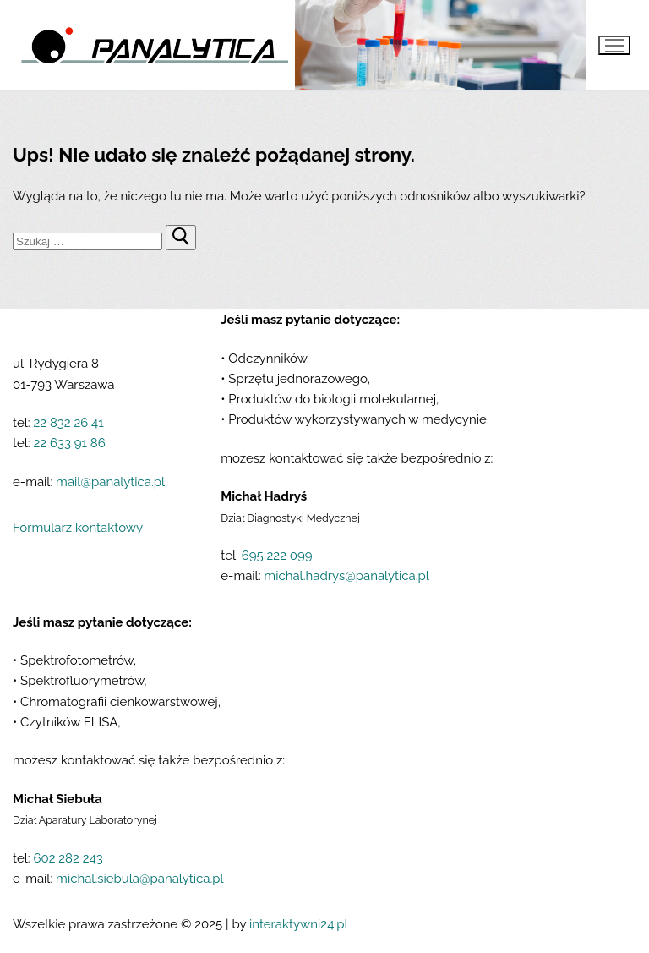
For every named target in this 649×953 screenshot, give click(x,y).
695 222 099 (277, 555)
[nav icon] (614, 45)
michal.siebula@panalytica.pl (140, 878)
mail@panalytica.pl (110, 482)
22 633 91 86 (69, 443)
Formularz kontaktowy (78, 527)
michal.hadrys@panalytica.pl (346, 575)
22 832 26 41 (68, 422)
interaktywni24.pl (298, 924)
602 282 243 (67, 858)
